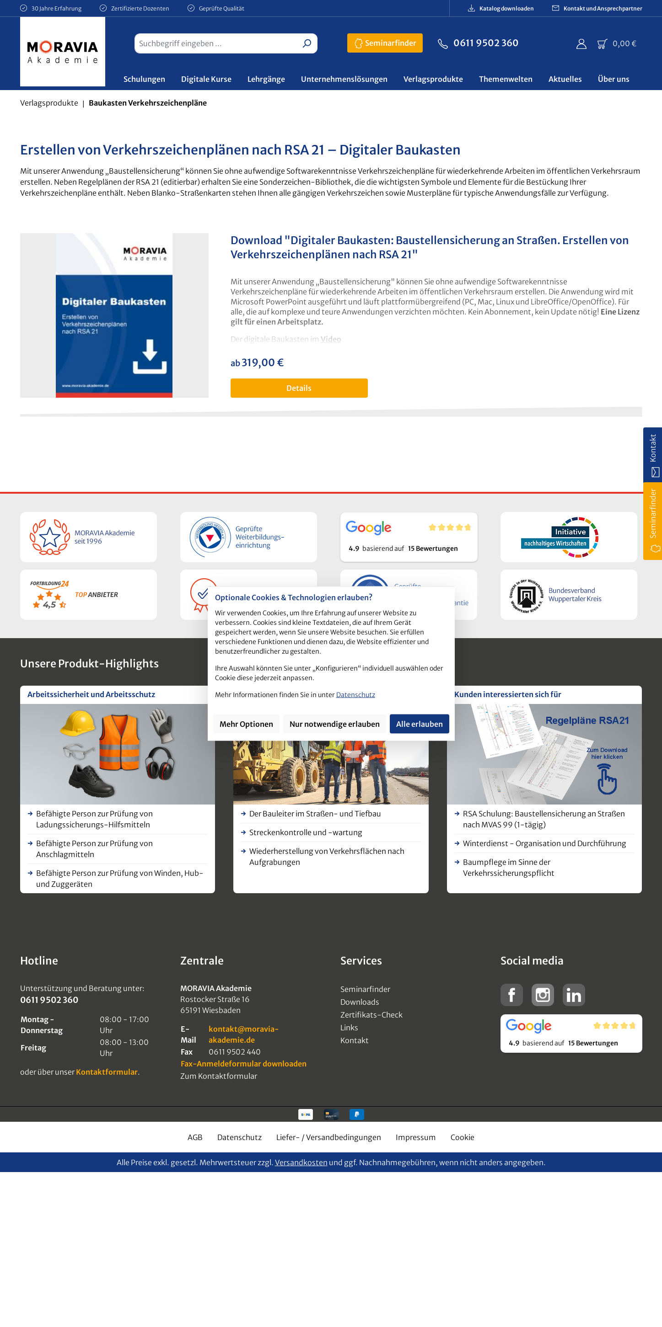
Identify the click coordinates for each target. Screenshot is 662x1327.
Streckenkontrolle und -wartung (305, 832)
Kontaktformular (107, 1072)
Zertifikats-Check (371, 1014)
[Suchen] (307, 43)
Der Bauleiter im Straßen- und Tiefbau (315, 813)
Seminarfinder (385, 42)
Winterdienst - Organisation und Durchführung (544, 843)
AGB (195, 1137)
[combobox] (215, 43)
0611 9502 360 (478, 42)
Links (349, 1027)
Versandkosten (301, 1162)
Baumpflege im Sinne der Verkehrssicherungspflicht (508, 868)
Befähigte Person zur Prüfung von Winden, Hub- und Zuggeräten (120, 879)
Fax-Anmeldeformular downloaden (244, 1063)
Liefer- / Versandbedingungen (328, 1137)
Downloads (359, 1002)
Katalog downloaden (501, 8)
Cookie (462, 1137)
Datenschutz (239, 1137)
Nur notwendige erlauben (335, 724)
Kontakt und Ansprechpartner (597, 8)
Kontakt (354, 1040)
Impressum (416, 1137)
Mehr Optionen (246, 724)
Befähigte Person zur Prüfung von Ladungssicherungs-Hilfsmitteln (94, 819)
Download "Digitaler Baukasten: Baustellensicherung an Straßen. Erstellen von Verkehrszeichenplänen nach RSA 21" (430, 247)
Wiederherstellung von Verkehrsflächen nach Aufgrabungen (326, 857)
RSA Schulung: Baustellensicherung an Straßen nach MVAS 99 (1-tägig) (544, 819)
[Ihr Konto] (581, 43)
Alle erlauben (419, 724)
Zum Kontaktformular (218, 1076)
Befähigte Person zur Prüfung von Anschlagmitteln (94, 849)
